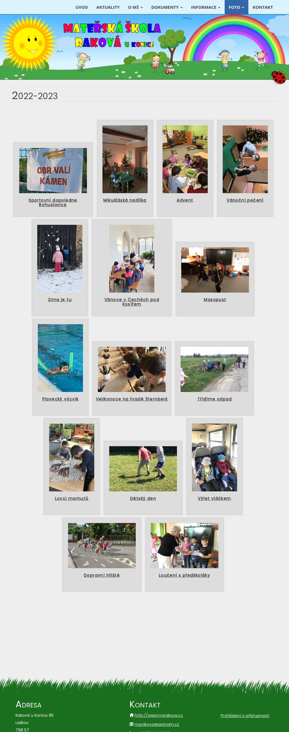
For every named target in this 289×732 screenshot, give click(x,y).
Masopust (215, 300)
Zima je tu (60, 300)
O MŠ (135, 7)
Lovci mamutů (72, 498)
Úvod (81, 7)
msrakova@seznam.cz (157, 724)
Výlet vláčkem (214, 498)
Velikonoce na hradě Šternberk (132, 399)
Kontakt (263, 7)
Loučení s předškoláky (184, 575)
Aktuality (108, 7)
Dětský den (143, 498)
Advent (185, 200)
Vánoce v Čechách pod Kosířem (131, 302)
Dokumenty (167, 7)
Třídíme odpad (214, 399)
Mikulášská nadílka (124, 200)
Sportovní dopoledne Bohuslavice (53, 202)
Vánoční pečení (245, 200)
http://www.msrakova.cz (159, 715)
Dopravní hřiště (102, 575)
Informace (205, 7)
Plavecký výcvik (60, 399)
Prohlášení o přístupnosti (245, 715)
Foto (236, 7)
